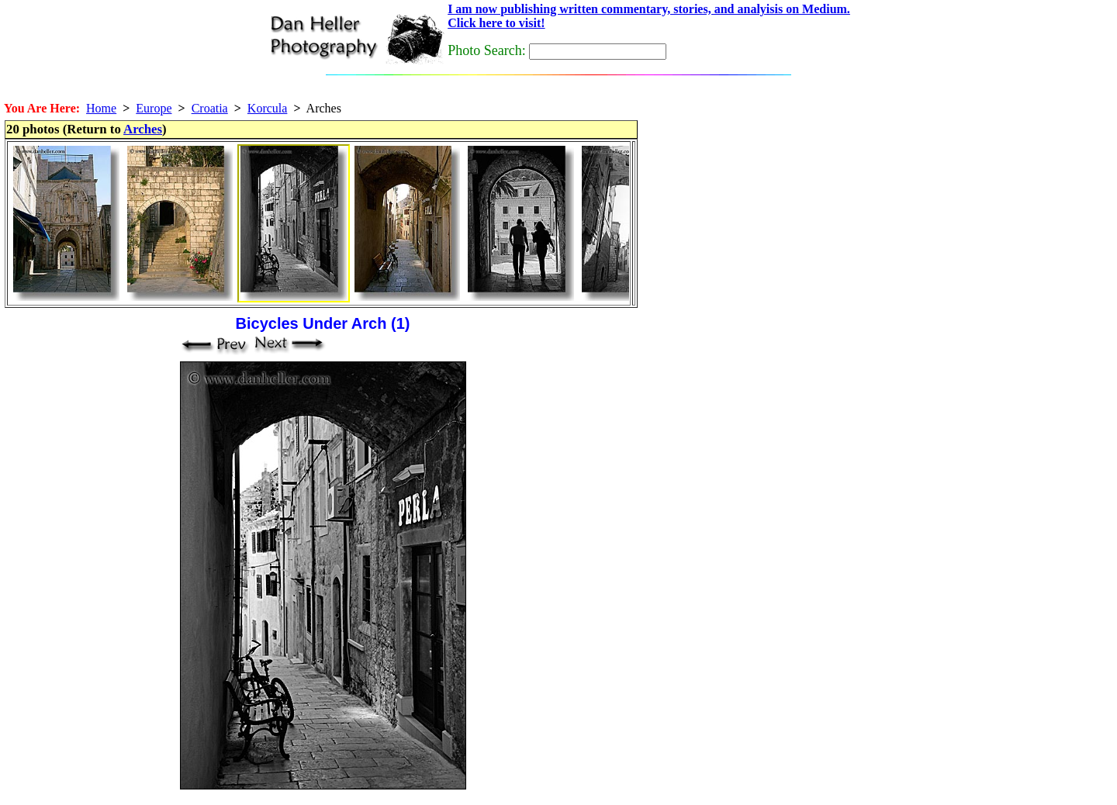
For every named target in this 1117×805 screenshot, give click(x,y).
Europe (153, 108)
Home (101, 108)
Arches (142, 129)
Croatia (210, 108)
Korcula (267, 108)
